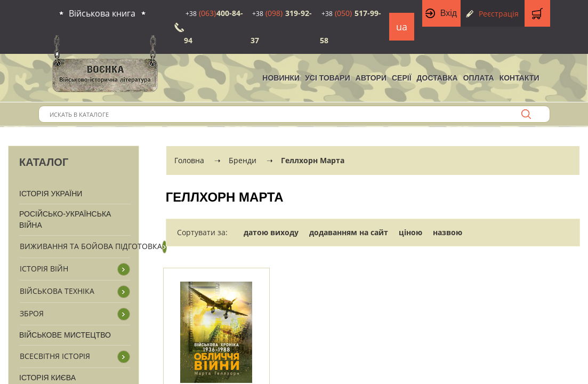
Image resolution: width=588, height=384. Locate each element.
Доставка (437, 78)
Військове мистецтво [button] (65, 335)
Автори (371, 78)
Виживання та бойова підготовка (91, 246)
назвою (447, 232)
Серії (402, 78)
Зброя (32, 313)
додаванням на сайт (348, 232)
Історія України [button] (50, 193)
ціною (410, 232)
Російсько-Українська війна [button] (65, 219)
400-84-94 (213, 26)
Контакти (519, 78)
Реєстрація (499, 14)
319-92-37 (281, 26)
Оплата (478, 78)
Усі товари (327, 78)
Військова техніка (57, 291)
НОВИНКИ (281, 78)
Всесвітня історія (55, 356)
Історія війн (44, 268)
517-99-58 (350, 26)
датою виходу (271, 232)
